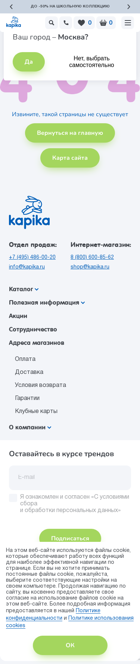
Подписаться (70, 538)
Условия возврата (40, 385)
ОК (70, 645)
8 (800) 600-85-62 (92, 257)
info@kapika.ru (27, 267)
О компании (30, 427)
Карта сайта (70, 158)
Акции (18, 316)
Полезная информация (47, 302)
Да (29, 62)
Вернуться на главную (70, 133)
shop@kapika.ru (90, 267)
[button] (11, 7)
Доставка (29, 372)
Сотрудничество (33, 329)
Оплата (25, 359)
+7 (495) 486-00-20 (32, 257)
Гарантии (27, 398)
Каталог (23, 289)
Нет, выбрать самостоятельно (91, 61)
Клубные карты (36, 411)
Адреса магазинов (36, 342)
